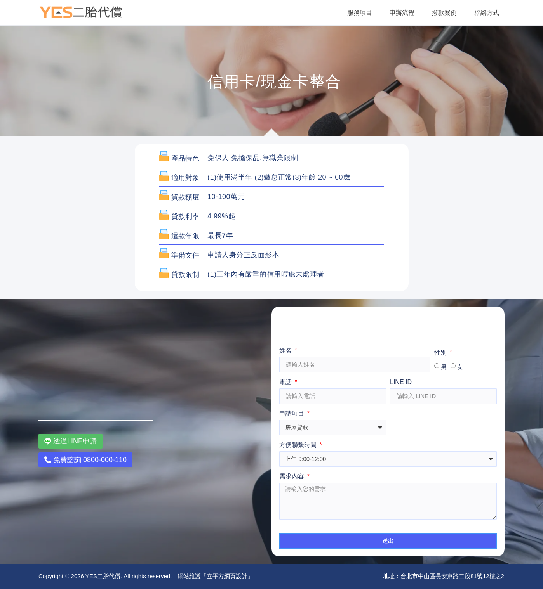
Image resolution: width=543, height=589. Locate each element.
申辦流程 (402, 12)
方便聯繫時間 (298, 445)
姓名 (286, 351)
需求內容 (292, 476)
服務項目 (359, 12)
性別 (441, 353)
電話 (286, 382)
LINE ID (401, 382)
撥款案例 (444, 12)
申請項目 (292, 414)
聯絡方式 (486, 12)
